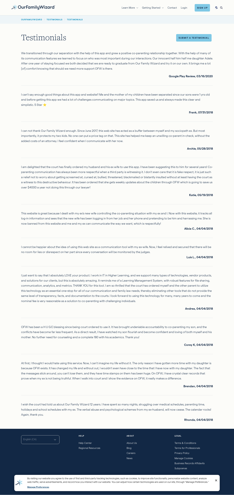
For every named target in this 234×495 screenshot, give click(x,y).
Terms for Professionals (187, 448)
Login (184, 7)
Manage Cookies (184, 458)
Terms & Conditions (185, 443)
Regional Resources (89, 448)
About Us (132, 443)
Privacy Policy (182, 453)
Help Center (85, 443)
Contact (172, 7)
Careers (131, 453)
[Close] (216, 480)
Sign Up (202, 7)
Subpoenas (181, 468)
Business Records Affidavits (190, 463)
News (129, 458)
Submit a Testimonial (194, 38)
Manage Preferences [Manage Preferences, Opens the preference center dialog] (38, 487)
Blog (129, 448)
